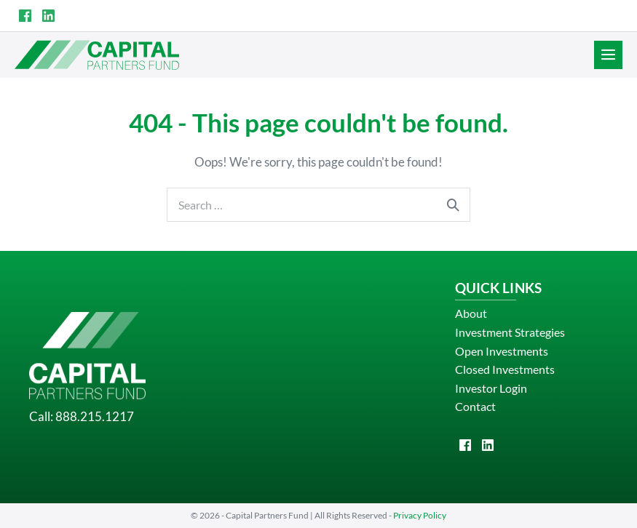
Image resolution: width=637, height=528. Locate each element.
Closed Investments (505, 369)
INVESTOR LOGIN (577, 15)
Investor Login (491, 388)
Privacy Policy (419, 515)
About (471, 313)
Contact (475, 406)
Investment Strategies (510, 332)
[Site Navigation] (608, 55)
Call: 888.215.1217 (81, 416)
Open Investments (501, 351)
